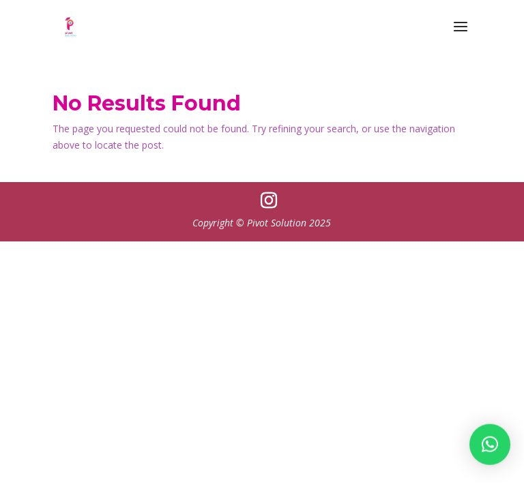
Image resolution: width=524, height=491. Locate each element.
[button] (489, 446)
